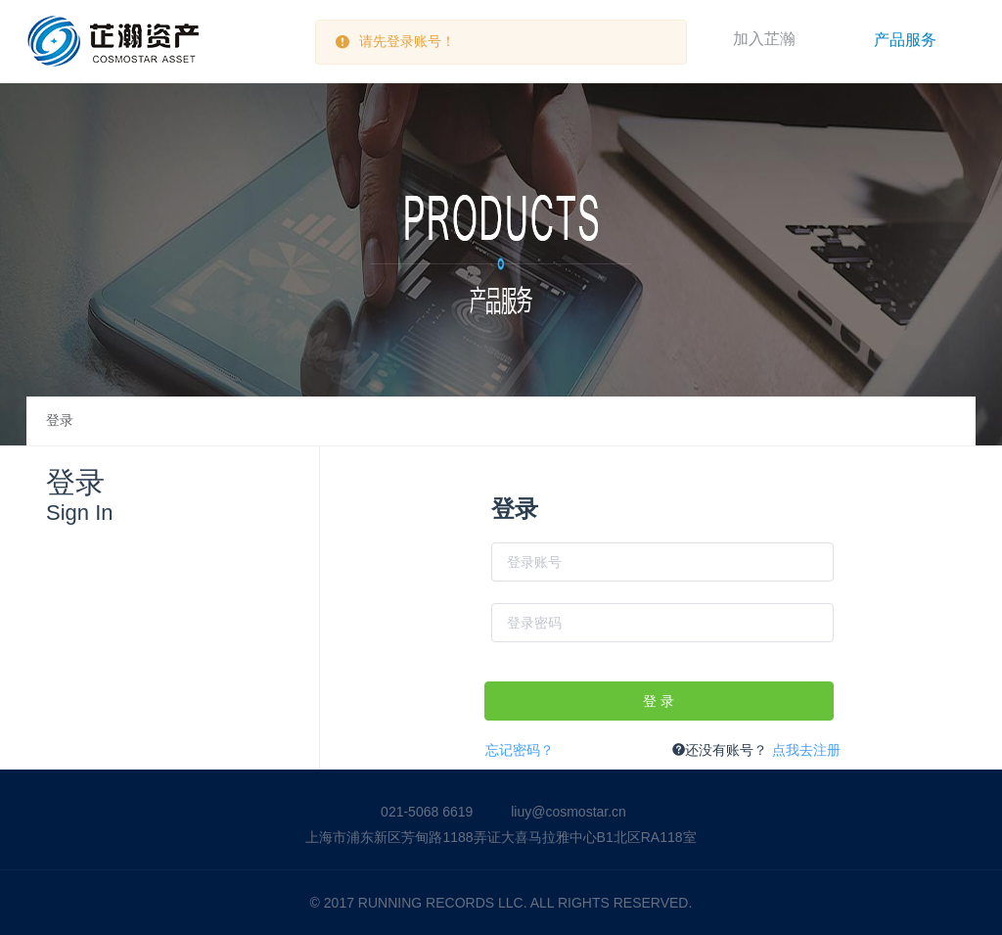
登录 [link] (59, 420)
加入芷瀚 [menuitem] (764, 38)
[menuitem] (905, 39)
